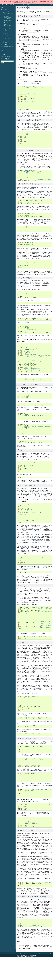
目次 (2, 7)
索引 (51, 4)
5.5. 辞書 (5, 34)
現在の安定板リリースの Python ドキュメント (27, 2)
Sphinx (24, 955)
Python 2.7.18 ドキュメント (12, 4)
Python (3, 4)
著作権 (19, 952)
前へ (40, 4)
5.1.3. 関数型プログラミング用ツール (8, 20)
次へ (43, 4)
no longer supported (32, 1)
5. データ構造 (4, 9)
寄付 (36, 953)
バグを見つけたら (31, 954)
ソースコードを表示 (5, 56)
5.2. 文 (5, 29)
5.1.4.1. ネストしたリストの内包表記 (8, 27)
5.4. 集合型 (5, 33)
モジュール (47, 4)
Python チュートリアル (25, 4)
